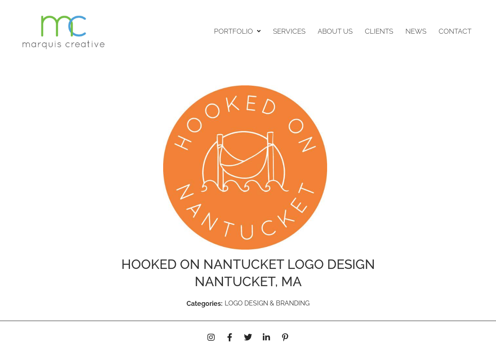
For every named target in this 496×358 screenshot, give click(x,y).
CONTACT (455, 31)
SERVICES (289, 31)
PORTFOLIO (237, 31)
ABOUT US (335, 31)
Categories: (205, 304)
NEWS (415, 31)
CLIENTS (379, 31)
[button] (237, 31)
